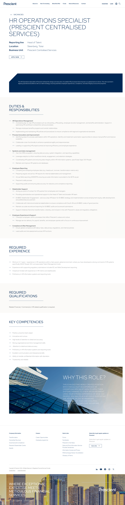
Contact (83, 3)
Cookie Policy (12, 470)
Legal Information (22, 470)
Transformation (13, 437)
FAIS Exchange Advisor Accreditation (72, 453)
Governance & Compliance (16, 443)
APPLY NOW (15, 57)
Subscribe (94, 446)
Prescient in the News (68, 443)
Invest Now (105, 3)
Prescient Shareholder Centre (17, 445)
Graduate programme (42, 440)
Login (111, 3)
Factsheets (65, 440)
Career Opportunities (42, 437)
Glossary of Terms (67, 455)
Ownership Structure (15, 440)
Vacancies (18, 15)
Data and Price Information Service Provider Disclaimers (72, 446)
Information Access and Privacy (71, 450)
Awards (11, 448)
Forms (64, 437)
